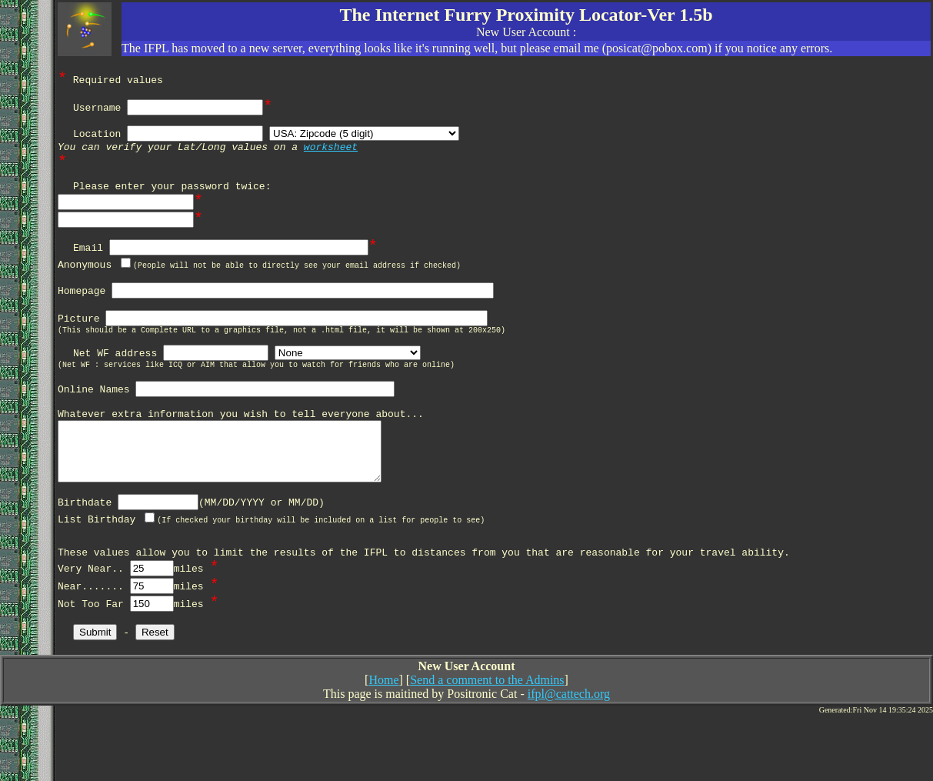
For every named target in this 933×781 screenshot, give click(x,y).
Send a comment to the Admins (487, 746)
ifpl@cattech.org (569, 760)
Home (383, 746)
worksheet (331, 155)
